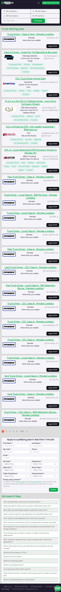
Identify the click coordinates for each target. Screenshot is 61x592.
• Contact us (49, 587)
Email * (5, 455)
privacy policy (20, 482)
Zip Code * (7, 449)
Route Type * (37, 467)
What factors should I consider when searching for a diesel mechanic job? (30, 574)
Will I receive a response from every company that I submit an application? (27, 541)
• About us (7, 587)
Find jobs (38, 21)
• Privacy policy (36, 587)
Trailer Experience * (10, 473)
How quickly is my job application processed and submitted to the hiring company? (29, 528)
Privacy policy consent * (12, 480)
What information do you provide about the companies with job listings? (28, 547)
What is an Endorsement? (13, 565)
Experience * (37, 461)
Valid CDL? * (7, 467)
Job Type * (7, 461)
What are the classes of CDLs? (15, 552)
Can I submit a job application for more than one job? (24, 518)
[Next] (26, 431)
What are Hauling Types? (13, 561)
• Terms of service (21, 587)
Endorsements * (38, 473)
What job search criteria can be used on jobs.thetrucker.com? (27, 506)
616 (22, 431)
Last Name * (36, 443)
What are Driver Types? (12, 557)
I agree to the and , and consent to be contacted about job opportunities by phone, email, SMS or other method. (29, 484)
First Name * (7, 443)
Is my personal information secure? (17, 569)
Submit (53, 490)
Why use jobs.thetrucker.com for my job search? (22, 502)
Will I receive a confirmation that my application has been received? (30, 522)
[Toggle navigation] (38, 3)
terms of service (36, 482)
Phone (34, 449)
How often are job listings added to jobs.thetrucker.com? (25, 510)
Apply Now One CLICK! (51, 3)
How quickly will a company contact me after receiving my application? (26, 534)
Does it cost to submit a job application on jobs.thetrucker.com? (28, 514)
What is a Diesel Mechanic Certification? (19, 580)
